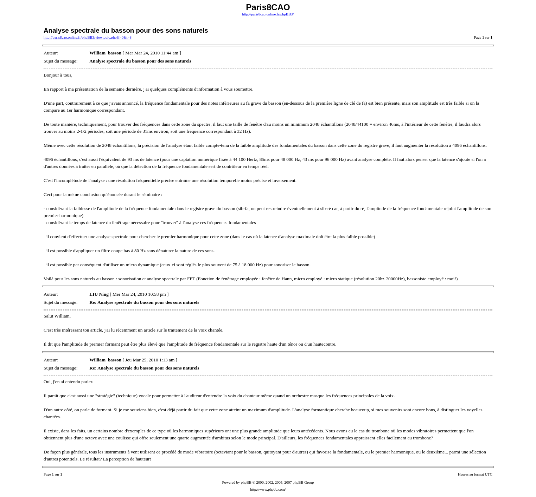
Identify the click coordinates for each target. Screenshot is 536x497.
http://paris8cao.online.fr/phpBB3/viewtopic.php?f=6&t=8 (88, 37)
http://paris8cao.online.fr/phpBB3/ (268, 14)
